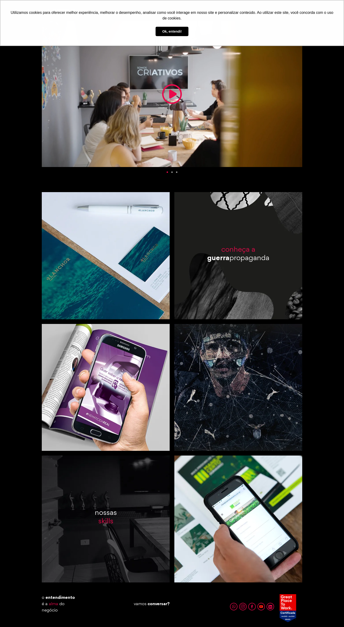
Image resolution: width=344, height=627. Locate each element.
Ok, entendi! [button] (172, 31)
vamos (152, 603)
